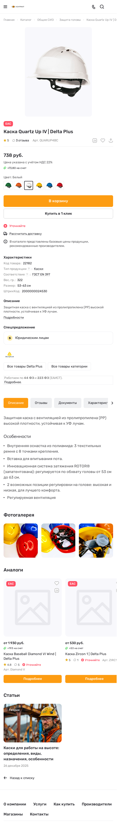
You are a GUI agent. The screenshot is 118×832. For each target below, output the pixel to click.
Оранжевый (18, 185)
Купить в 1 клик (58, 213)
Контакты (39, 814)
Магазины (13, 814)
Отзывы (41, 403)
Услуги (39, 804)
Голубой (49, 185)
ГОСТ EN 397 (41, 274)
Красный (59, 185)
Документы (68, 403)
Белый (28, 185)
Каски (38, 269)
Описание (16, 403)
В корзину (58, 201)
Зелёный (8, 185)
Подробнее (12, 382)
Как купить (64, 804)
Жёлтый (38, 185)
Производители (97, 804)
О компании (15, 804)
